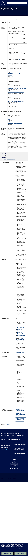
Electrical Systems (19, 413)
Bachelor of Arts (20, 327)
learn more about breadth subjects (20, 339)
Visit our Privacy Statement (8, 549)
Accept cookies (7, 553)
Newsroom (3, 449)
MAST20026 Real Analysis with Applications (17, 88)
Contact (2, 451)
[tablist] (17, 3)
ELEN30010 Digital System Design (15, 123)
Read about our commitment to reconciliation (10, 439)
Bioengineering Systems (21, 412)
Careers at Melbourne (5, 445)
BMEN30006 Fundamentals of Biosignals (16, 130)
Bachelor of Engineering (21, 406)
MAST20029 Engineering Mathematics (16, 92)
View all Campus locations (19, 453)
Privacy (19, 475)
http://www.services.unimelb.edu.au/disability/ (17, 148)
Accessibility (15, 475)
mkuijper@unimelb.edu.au (9, 159)
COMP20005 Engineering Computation (16, 101)
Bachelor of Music (21, 335)
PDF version (7, 424)
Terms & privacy (9, 475)
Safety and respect (5, 447)
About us (2, 443)
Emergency (3, 475)
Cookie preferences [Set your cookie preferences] (20, 553)
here (19, 59)
